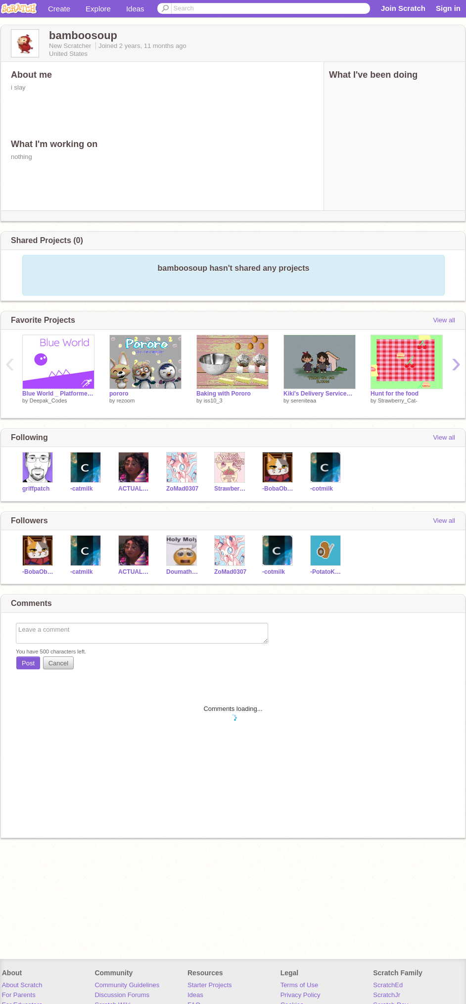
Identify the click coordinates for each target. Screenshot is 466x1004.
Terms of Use (299, 985)
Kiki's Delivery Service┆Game (319, 393)
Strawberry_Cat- (398, 400)
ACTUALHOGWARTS (134, 488)
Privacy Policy (300, 995)
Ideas (135, 8)
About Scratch (22, 985)
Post (28, 663)
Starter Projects (209, 985)
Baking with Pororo (223, 393)
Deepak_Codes (48, 400)
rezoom (126, 400)
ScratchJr (386, 995)
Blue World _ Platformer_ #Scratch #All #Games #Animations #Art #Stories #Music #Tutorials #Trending (58, 393)
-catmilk (81, 488)
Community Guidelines (126, 985)
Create (59, 8)
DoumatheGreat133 (182, 571)
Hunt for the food (395, 393)
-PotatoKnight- (326, 571)
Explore (98, 8)
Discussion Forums (121, 995)
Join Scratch (403, 8)
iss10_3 (213, 400)
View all (444, 320)
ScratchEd (388, 985)
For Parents (19, 995)
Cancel (58, 663)
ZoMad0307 (182, 488)
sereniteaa (303, 400)
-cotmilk (321, 488)
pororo (119, 393)
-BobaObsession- (278, 488)
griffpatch (35, 488)
